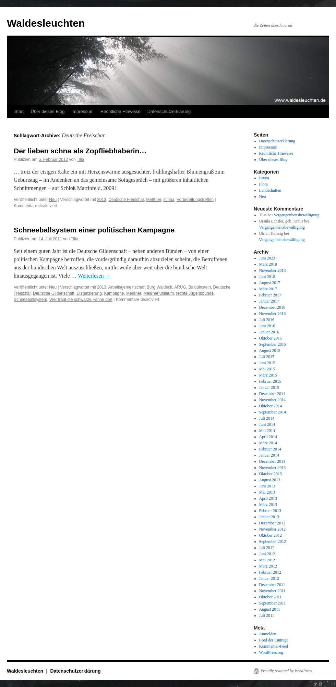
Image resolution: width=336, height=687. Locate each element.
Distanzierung (88, 293)
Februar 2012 (270, 572)
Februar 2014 (270, 449)
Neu (53, 199)
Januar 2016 (269, 332)
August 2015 (269, 350)
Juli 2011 (266, 615)
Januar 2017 (269, 301)
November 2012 (272, 529)
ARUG (180, 287)
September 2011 (272, 603)
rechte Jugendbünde (195, 293)
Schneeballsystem (30, 299)
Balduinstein (199, 287)
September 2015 (272, 344)
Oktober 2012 (270, 535)
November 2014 (272, 399)
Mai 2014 (267, 430)
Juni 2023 (267, 258)
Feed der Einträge (273, 640)
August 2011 (269, 609)
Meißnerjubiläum (158, 293)
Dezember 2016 (272, 307)
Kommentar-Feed (273, 646)
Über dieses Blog (47, 111)
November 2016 (272, 313)
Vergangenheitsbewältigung (296, 215)
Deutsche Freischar (126, 199)
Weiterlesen (94, 276)
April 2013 (268, 498)
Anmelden (267, 634)
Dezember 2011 (272, 584)
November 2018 (272, 270)
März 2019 (268, 264)
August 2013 (269, 480)
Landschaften (270, 190)
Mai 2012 (267, 560)
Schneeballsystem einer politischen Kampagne (94, 230)
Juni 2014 (267, 424)
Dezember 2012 (272, 523)
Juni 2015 (267, 362)
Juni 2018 (267, 276)
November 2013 (272, 467)
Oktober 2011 (270, 597)
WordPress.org (271, 652)
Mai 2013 (267, 492)
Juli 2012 (266, 547)
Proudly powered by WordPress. (287, 671)
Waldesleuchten (46, 23)
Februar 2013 (270, 510)
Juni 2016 (267, 325)
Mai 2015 (267, 369)
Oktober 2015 (270, 338)
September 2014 (272, 412)
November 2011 (272, 590)
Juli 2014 (266, 418)
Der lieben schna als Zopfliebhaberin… (80, 151)
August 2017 (269, 282)
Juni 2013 (267, 486)
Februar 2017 (270, 295)
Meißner (153, 199)
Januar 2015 (269, 387)
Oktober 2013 (270, 473)
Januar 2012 (269, 578)
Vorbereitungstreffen (195, 199)
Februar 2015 (270, 381)
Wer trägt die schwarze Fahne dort (80, 299)
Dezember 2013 (272, 461)
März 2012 (268, 566)
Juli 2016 (266, 319)
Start (19, 111)
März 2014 (268, 443)
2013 (101, 199)
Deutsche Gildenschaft (53, 293)
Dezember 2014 (272, 393)
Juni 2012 (267, 553)
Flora (263, 184)
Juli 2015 (266, 356)
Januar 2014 (269, 455)
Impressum (82, 111)
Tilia (80, 159)
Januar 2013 (269, 516)
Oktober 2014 (270, 406)
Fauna (264, 178)
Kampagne (114, 293)
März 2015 (268, 375)
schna (169, 199)
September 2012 (272, 541)
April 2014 (268, 436)
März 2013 (268, 504)
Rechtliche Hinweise (120, 111)
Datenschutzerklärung (169, 111)
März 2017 (268, 289)
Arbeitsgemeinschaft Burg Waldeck (140, 287)
